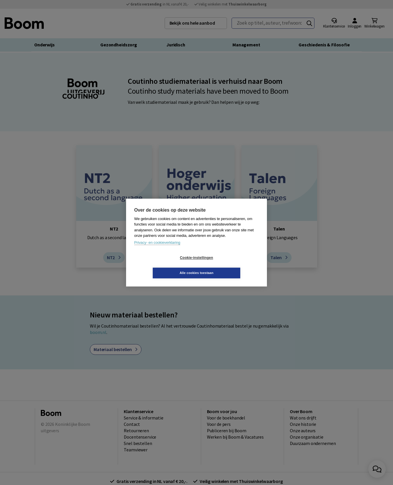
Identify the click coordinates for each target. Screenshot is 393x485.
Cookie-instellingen (162, 265)
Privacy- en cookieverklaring (157, 250)
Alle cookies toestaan (231, 265)
